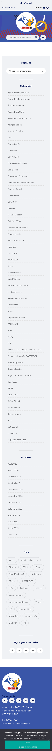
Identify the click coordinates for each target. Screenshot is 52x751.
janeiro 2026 (14, 483)
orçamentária (25, 609)
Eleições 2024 (14, 221)
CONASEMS (13, 157)
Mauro (12, 581)
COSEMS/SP (13, 195)
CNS (10, 137)
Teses (38, 602)
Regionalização (15, 369)
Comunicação (14, 144)
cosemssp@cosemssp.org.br (16, 723)
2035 (25, 567)
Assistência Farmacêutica (19, 118)
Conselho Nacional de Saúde (21, 182)
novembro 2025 (15, 496)
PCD (10, 330)
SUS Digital (13, 427)
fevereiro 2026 (15, 476)
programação (31, 616)
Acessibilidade (8, 7)
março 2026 (13, 470)
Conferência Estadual (17, 163)
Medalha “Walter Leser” (18, 285)
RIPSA (10, 388)
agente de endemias (18, 602)
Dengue (11, 208)
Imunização (13, 253)
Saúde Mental (14, 407)
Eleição (12, 567)
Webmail (26, 3)
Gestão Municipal (16, 240)
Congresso (13, 170)
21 (25, 623)
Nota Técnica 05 (16, 574)
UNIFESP (13, 623)
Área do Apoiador (16, 105)
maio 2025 (12, 534)
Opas (11, 560)
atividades (35, 574)
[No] (48, 740)
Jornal (10, 266)
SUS (10, 420)
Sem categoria (14, 414)
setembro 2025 (15, 509)
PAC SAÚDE (13, 324)
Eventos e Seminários (18, 227)
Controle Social (15, 189)
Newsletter (13, 304)
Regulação (12, 382)
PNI (9, 343)
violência (39, 588)
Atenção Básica (15, 125)
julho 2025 (13, 521)
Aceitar (27, 743)
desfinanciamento (29, 560)
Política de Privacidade (27, 747)
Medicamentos (15, 292)
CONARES (12, 150)
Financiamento (14, 234)
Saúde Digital (14, 401)
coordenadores (16, 595)
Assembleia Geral (16, 112)
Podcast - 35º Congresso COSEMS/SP (25, 349)
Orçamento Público (16, 317)
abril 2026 (12, 464)
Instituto (23, 588)
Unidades (13, 616)
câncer (38, 567)
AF (10, 609)
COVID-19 (12, 202)
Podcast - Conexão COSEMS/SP (23, 356)
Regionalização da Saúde (19, 375)
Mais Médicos (14, 279)
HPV (11, 588)
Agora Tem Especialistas (19, 99)
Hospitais (12, 247)
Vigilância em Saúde (17, 439)
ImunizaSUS (13, 259)
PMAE (10, 337)
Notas (10, 311)
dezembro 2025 (15, 489)
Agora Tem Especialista (18, 92)
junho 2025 (13, 528)
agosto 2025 (14, 515)
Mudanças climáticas (17, 298)
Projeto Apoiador (15, 362)
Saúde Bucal (13, 394)
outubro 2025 (14, 502)
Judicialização (14, 272)
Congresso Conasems (18, 176)
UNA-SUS (12, 433)
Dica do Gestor (15, 214)
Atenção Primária (15, 131)
